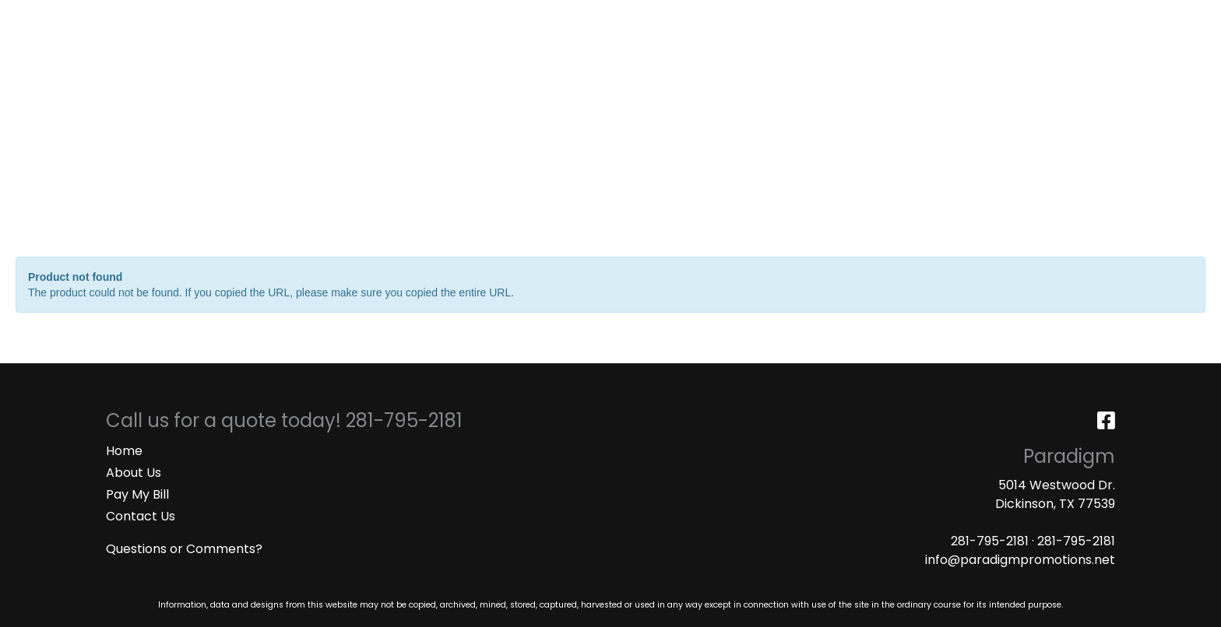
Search (1003, 17)
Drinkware (665, 68)
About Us (133, 473)
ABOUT (83, 17)
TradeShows (839, 68)
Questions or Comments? (184, 549)
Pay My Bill (137, 494)
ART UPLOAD (300, 17)
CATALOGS (217, 17)
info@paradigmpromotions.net (1020, 560)
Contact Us (140, 516)
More (1004, 68)
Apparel (517, 68)
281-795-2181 (990, 541)
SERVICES (144, 17)
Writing (934, 68)
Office (749, 68)
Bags (586, 68)
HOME (33, 17)
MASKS (370, 17)
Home (124, 451)
